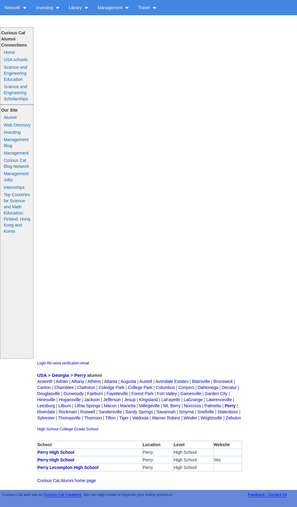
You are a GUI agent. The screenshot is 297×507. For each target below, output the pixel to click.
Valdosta (140, 417)
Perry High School (55, 452)
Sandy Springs (139, 411)
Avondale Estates (171, 381)
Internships (14, 187)
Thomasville (69, 417)
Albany (77, 381)
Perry (80, 375)
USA (42, 375)
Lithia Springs (87, 405)
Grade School (86, 429)
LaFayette (170, 399)
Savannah (166, 411)
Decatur (229, 387)
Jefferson (112, 399)
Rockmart (68, 411)
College (66, 429)
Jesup (130, 399)
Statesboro (227, 411)
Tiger (124, 417)
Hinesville (46, 399)
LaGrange (193, 399)
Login (41, 363)
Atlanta (110, 381)
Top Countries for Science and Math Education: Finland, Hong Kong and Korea (17, 213)
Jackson (92, 399)
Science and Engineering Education (15, 73)
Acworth (45, 381)
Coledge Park (112, 387)
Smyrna (186, 411)
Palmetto (213, 405)
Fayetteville (117, 393)
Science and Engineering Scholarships (16, 92)
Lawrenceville (219, 399)
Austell (145, 381)
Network (16, 7)
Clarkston (86, 387)
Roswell (87, 411)
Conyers (186, 387)
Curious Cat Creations (62, 495)
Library (78, 7)
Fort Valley (167, 393)
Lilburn (64, 405)
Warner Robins (166, 417)
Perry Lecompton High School (67, 467)
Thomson (93, 417)
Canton (44, 387)
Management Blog (16, 142)
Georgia (60, 375)
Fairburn (95, 393)
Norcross (192, 405)
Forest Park (142, 393)
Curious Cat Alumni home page (66, 480)
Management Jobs (16, 176)
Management (113, 7)
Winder (190, 417)
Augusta (128, 381)
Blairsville (201, 381)
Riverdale (46, 411)
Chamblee (64, 387)
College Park (140, 387)
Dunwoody (74, 393)
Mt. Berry (172, 405)
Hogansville (70, 399)
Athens (94, 381)
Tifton (110, 417)
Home (9, 52)
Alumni (10, 117)
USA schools (16, 59)
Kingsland (148, 399)
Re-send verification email (68, 363)
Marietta (128, 405)
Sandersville (110, 411)
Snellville (205, 411)
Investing (48, 7)
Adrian (62, 381)
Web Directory (17, 125)
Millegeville (149, 405)
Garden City (216, 393)
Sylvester (46, 417)
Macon (110, 405)
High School (47, 429)
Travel (147, 7)
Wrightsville (211, 417)
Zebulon (233, 417)
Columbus (165, 387)
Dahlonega (208, 387)
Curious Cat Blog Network (16, 163)
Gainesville (190, 393)
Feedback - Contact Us (267, 495)
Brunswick (223, 381)
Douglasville (48, 393)
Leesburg (46, 405)
